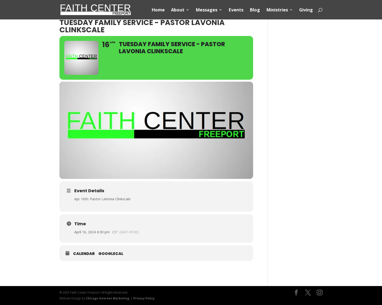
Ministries (277, 10)
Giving (306, 10)
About (177, 10)
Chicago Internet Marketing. (108, 298)
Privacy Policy (144, 298)
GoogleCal (110, 253)
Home (158, 10)
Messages (206, 10)
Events (236, 10)
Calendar (84, 253)
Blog (255, 10)
